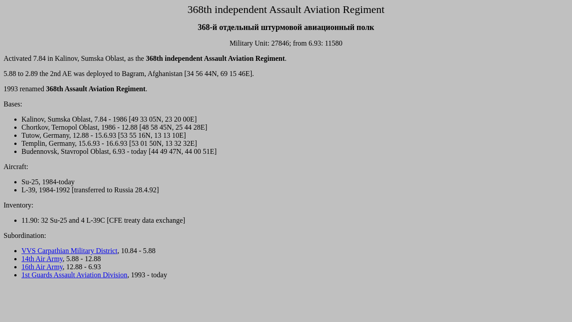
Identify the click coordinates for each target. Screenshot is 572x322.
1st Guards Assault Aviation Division (74, 275)
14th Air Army (42, 259)
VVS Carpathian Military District (69, 250)
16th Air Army (42, 267)
